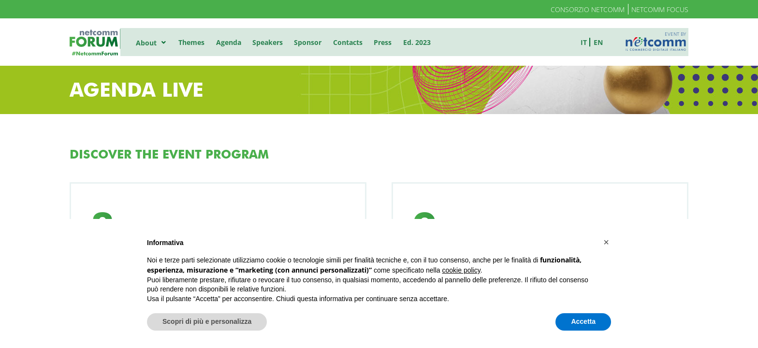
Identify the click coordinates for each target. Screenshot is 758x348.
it (586, 41)
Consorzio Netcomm (588, 9)
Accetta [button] (583, 321)
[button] (606, 242)
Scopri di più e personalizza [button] (206, 321)
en (600, 41)
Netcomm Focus (659, 9)
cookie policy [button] (461, 270)
